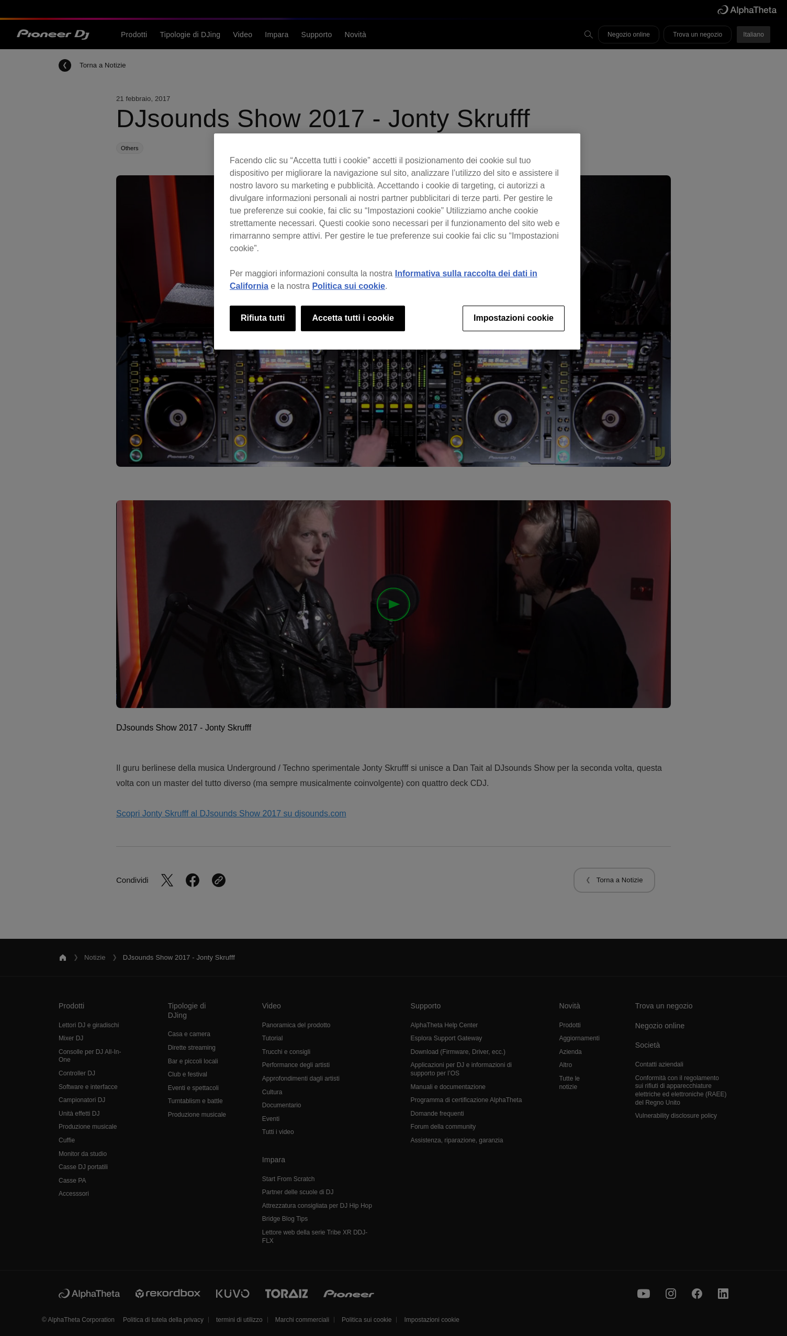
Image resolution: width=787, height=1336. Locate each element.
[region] (397, 241)
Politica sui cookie (348, 286)
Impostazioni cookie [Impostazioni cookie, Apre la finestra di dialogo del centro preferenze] (514, 317)
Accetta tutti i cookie (353, 317)
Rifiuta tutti (263, 317)
